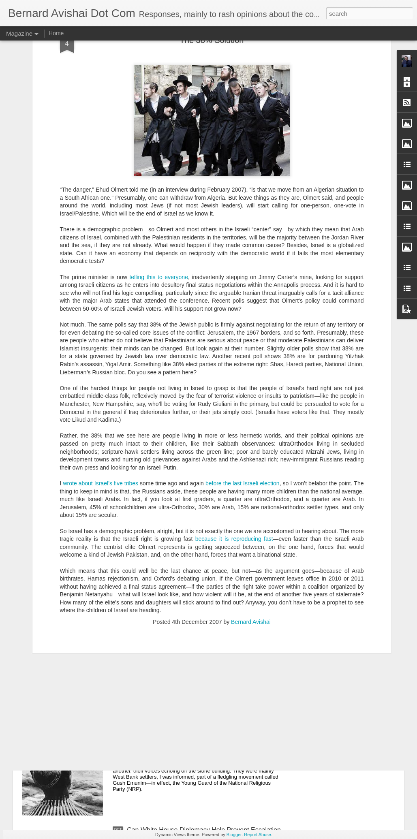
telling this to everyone (158, 194)
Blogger (234, 834)
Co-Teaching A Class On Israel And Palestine (191, 646)
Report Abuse (257, 834)
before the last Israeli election (242, 400)
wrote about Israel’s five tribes (101, 400)
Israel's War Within (153, 737)
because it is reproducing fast (234, 456)
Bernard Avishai (251, 539)
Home (56, 33)
